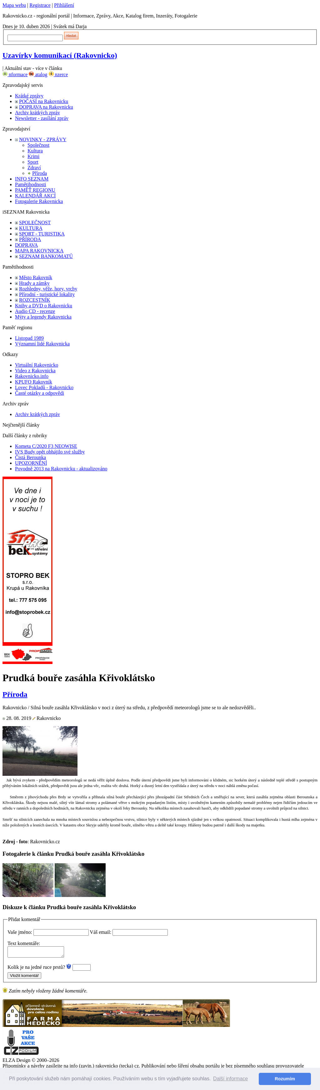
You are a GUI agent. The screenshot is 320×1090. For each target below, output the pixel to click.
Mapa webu (14, 5)
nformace (15, 74)
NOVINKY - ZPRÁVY (42, 139)
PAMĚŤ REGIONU (35, 190)
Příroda (39, 173)
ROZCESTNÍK (34, 300)
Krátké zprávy (29, 95)
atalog (38, 74)
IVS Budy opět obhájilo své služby (50, 451)
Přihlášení (64, 5)
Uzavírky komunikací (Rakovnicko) (59, 55)
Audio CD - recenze (35, 311)
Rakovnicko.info (31, 376)
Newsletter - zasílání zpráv (41, 118)
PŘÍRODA (30, 239)
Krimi (33, 156)
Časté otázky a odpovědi (39, 393)
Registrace (40, 5)
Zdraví (34, 167)
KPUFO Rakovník (33, 381)
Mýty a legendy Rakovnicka (43, 317)
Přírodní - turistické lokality (47, 294)
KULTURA (30, 228)
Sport (33, 162)
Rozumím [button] (285, 1078)
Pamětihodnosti (30, 184)
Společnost (38, 145)
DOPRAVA (26, 245)
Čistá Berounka (30, 457)
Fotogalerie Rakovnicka (39, 201)
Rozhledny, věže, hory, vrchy (48, 288)
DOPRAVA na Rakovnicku (46, 107)
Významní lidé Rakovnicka (42, 343)
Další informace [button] (230, 1078)
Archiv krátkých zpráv (37, 112)
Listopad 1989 (29, 338)
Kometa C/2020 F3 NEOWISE (46, 446)
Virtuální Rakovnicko (36, 365)
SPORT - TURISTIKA (42, 233)
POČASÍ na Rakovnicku (43, 101)
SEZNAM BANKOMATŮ (46, 256)
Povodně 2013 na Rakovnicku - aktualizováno (61, 468)
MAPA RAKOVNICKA (39, 250)
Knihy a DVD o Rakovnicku (43, 305)
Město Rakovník (35, 277)
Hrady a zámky (34, 283)
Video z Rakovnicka (35, 370)
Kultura (35, 150)
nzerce (58, 74)
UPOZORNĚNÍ (31, 463)
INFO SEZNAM (31, 178)
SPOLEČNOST (35, 222)
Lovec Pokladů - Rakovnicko (44, 387)
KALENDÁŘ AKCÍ (35, 195)
